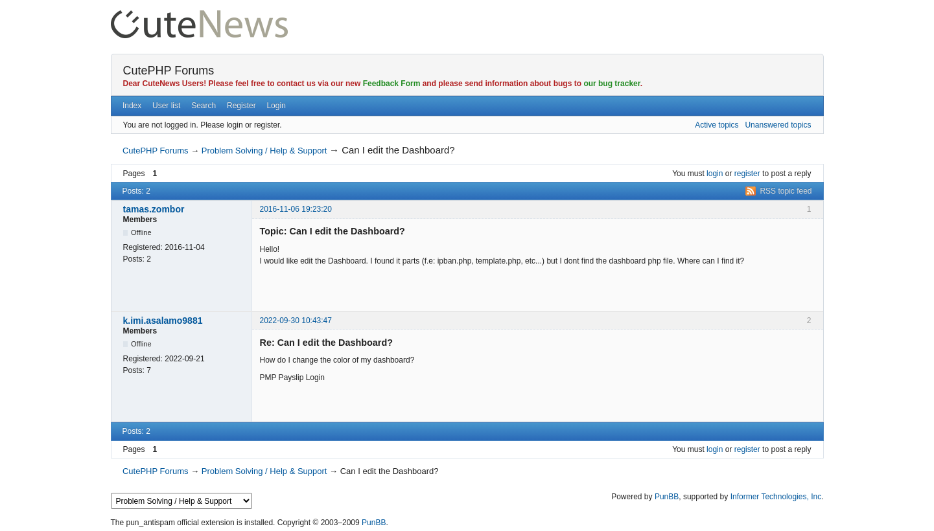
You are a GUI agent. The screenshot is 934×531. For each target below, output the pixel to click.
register (747, 173)
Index (132, 105)
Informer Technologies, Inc (776, 496)
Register (241, 105)
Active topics (716, 125)
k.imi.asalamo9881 (163, 320)
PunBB (667, 496)
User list (166, 105)
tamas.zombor (154, 209)
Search (203, 105)
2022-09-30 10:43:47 (296, 320)
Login (275, 105)
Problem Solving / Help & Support (264, 150)
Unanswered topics (778, 125)
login (714, 173)
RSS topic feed (785, 191)
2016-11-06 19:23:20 (296, 209)
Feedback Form (392, 83)
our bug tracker (611, 83)
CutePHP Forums (169, 70)
